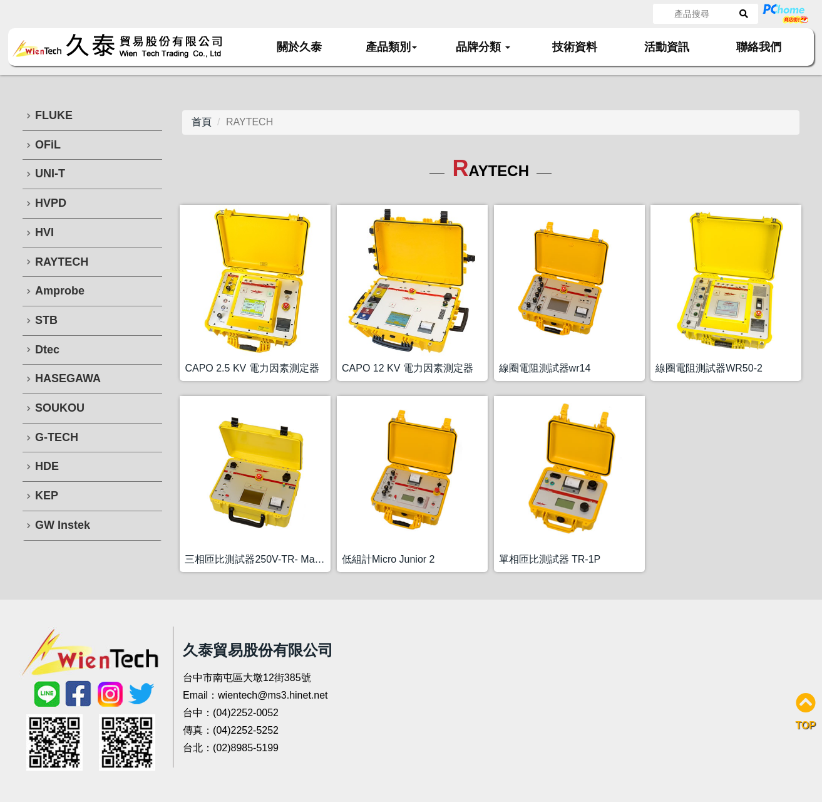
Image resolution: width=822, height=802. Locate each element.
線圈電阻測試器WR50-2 (709, 368)
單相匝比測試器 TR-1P (550, 559)
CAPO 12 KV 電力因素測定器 (407, 368)
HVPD (50, 203)
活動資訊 (666, 47)
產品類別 (391, 47)
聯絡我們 (758, 47)
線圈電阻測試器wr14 (545, 368)
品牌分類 (483, 47)
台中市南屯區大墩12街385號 (247, 677)
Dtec (47, 349)
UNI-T (50, 173)
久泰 (125, 46)
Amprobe (60, 290)
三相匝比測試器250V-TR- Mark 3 (258, 559)
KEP (46, 495)
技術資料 (574, 47)
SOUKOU (60, 408)
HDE (47, 466)
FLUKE (54, 115)
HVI (44, 232)
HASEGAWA (68, 378)
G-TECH (56, 437)
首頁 (202, 122)
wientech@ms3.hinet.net (272, 695)
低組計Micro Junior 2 (388, 559)
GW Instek (62, 525)
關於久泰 (299, 47)
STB (46, 320)
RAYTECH (61, 262)
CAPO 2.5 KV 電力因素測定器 (252, 368)
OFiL (48, 144)
